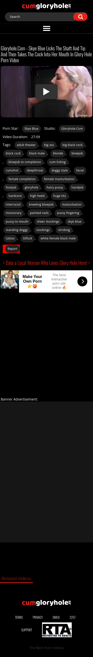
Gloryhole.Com (72, 129)
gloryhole (31, 187)
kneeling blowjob (41, 204)
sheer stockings (48, 221)
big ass (49, 145)
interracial (13, 204)
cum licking (57, 162)
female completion (22, 179)
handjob (77, 187)
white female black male (58, 238)
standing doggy (17, 230)
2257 (73, 617)
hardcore (15, 196)
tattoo (10, 238)
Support (26, 629)
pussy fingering (68, 213)
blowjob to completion (25, 162)
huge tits (59, 196)
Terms (19, 617)
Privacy (38, 617)
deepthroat (35, 170)
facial (80, 170)
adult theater (26, 145)
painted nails (39, 213)
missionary (14, 213)
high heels (37, 196)
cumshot (12, 170)
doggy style (59, 170)
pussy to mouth (17, 221)
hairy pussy (55, 187)
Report (13, 249)
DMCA (56, 617)
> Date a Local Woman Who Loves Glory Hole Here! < (46, 262)
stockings (43, 230)
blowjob (77, 153)
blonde (58, 153)
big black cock (72, 145)
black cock (13, 153)
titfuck (27, 238)
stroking (64, 230)
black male (37, 153)
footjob (11, 187)
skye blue (74, 221)
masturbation (72, 204)
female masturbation (59, 179)
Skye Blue (31, 129)
